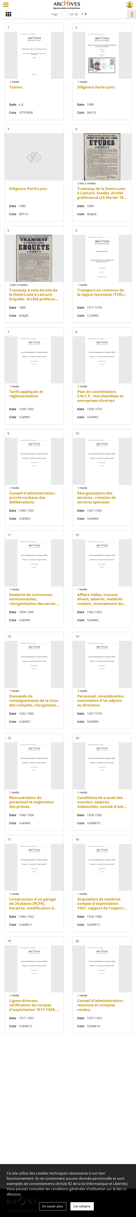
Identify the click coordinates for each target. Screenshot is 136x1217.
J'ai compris (82, 1206)
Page (55, 14)
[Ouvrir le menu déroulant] (6, 5)
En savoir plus (52, 1206)
